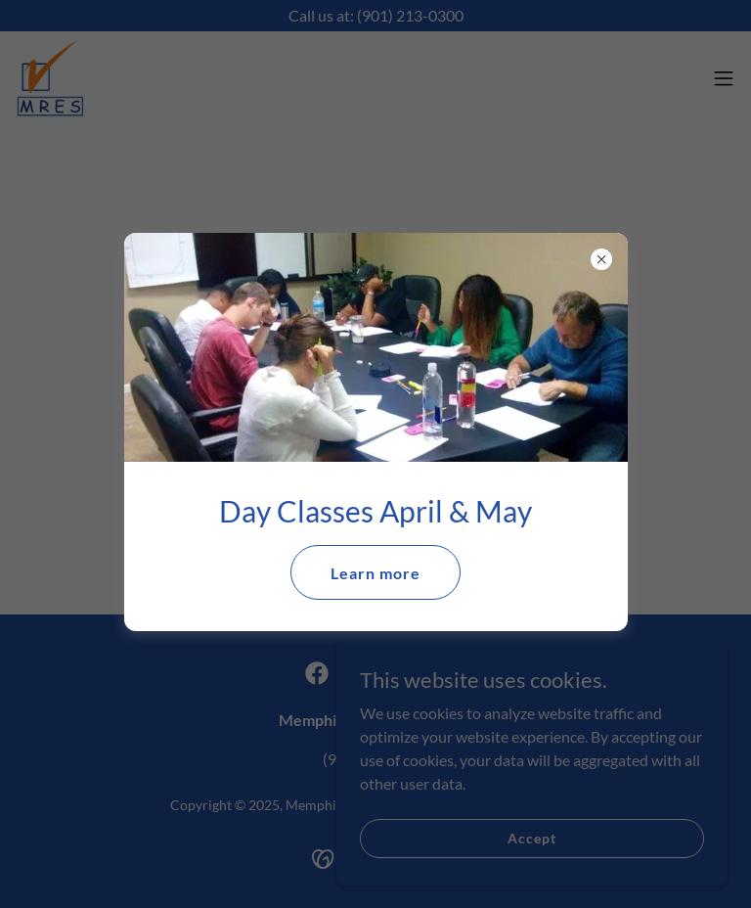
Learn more (375, 573)
